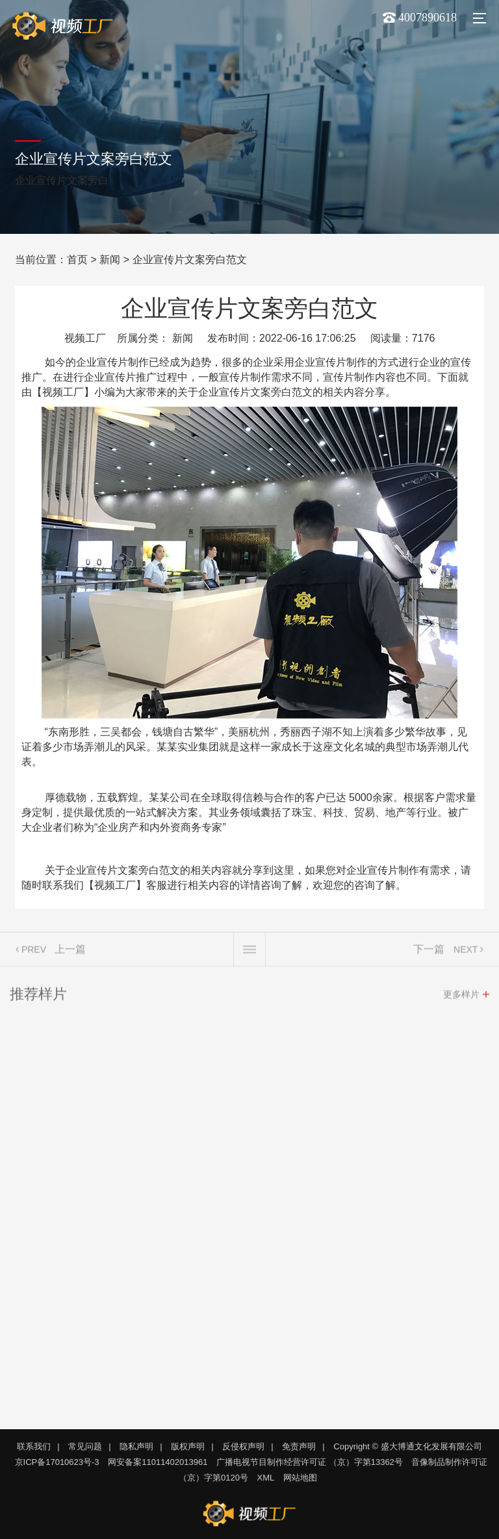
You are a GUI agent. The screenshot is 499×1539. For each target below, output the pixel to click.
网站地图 (300, 1477)
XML (266, 1477)
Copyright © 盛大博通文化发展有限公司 (407, 1446)
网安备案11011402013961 (157, 1462)
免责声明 (299, 1446)
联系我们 (34, 1446)
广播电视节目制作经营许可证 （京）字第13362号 (309, 1462)
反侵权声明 (243, 1446)
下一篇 (428, 951)
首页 (77, 259)
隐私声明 (136, 1446)
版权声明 (188, 1446)
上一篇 (70, 951)
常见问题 (85, 1446)
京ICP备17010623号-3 (57, 1462)
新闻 (109, 259)
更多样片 (461, 996)
